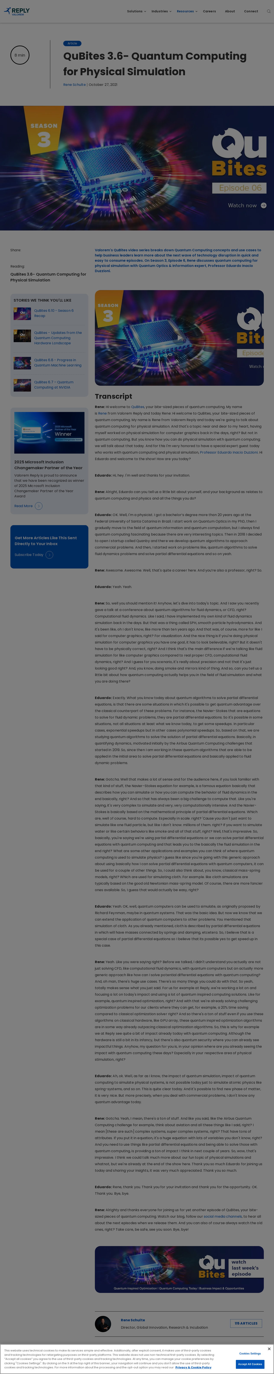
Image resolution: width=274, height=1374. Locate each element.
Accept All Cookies (250, 1364)
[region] (137, 1359)
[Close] (269, 1349)
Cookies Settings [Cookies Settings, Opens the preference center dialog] (250, 1353)
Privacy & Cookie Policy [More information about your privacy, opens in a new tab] (193, 1367)
